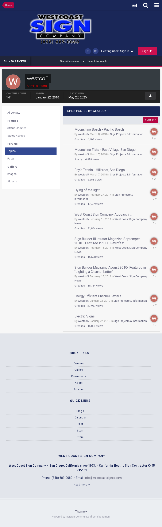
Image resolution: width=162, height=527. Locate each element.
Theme (81, 511)
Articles (79, 389)
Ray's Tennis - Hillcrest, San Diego (99, 170)
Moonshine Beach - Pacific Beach (99, 129)
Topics (11, 151)
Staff (80, 430)
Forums (79, 363)
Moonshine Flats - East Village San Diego (105, 150)
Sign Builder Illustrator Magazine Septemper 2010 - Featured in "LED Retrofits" (107, 241)
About (78, 382)
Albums (12, 181)
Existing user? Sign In (117, 51)
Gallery (78, 369)
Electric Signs (84, 316)
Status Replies (16, 135)
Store (80, 437)
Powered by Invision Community (70, 516)
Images (11, 173)
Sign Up (147, 51)
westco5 (83, 134)
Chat (80, 424)
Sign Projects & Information (126, 134)
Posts (10, 158)
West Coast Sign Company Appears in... (103, 214)
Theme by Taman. (100, 516)
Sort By (150, 120)
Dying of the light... (87, 190)
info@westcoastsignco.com (103, 477)
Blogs (80, 411)
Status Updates (16, 128)
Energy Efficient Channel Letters (97, 296)
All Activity (13, 112)
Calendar (80, 417)
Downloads (78, 376)
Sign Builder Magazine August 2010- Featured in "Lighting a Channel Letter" (110, 269)
